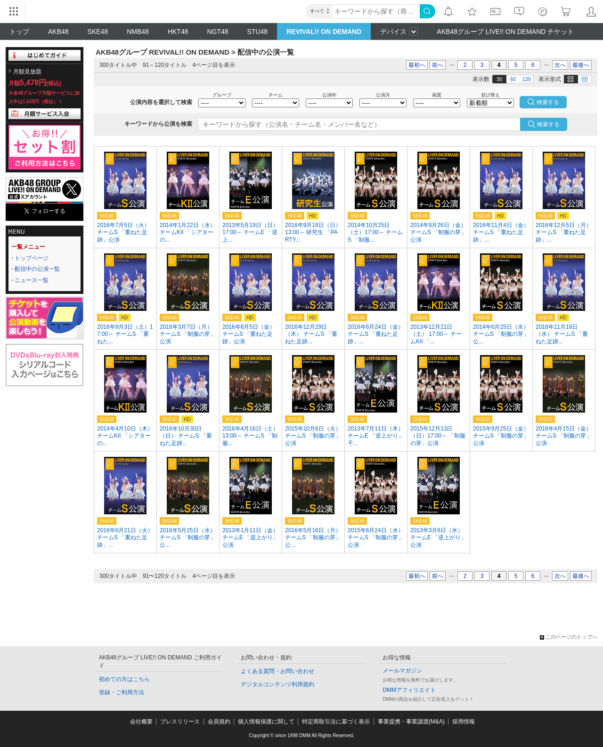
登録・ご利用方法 (121, 692)
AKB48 (58, 31)
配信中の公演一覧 (37, 269)
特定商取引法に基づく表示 (336, 721)
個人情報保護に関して (266, 721)
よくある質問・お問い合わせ (277, 671)
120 (526, 79)
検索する (548, 124)
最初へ (416, 65)
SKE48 (98, 31)
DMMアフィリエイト (409, 690)
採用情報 (463, 721)
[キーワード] (376, 11)
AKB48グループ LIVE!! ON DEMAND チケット (505, 31)
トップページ (32, 258)
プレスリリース (180, 721)
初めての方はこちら (124, 679)
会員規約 (219, 721)
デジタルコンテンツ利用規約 (277, 684)
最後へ (580, 65)
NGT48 (217, 31)
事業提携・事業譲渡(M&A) (411, 721)
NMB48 (138, 31)
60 (513, 79)
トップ (19, 31)
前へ (437, 65)
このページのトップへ (568, 637)
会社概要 (141, 721)
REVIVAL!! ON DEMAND (323, 31)
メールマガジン (402, 670)
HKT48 (178, 31)
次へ (560, 65)
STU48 (257, 31)
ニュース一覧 (32, 280)
